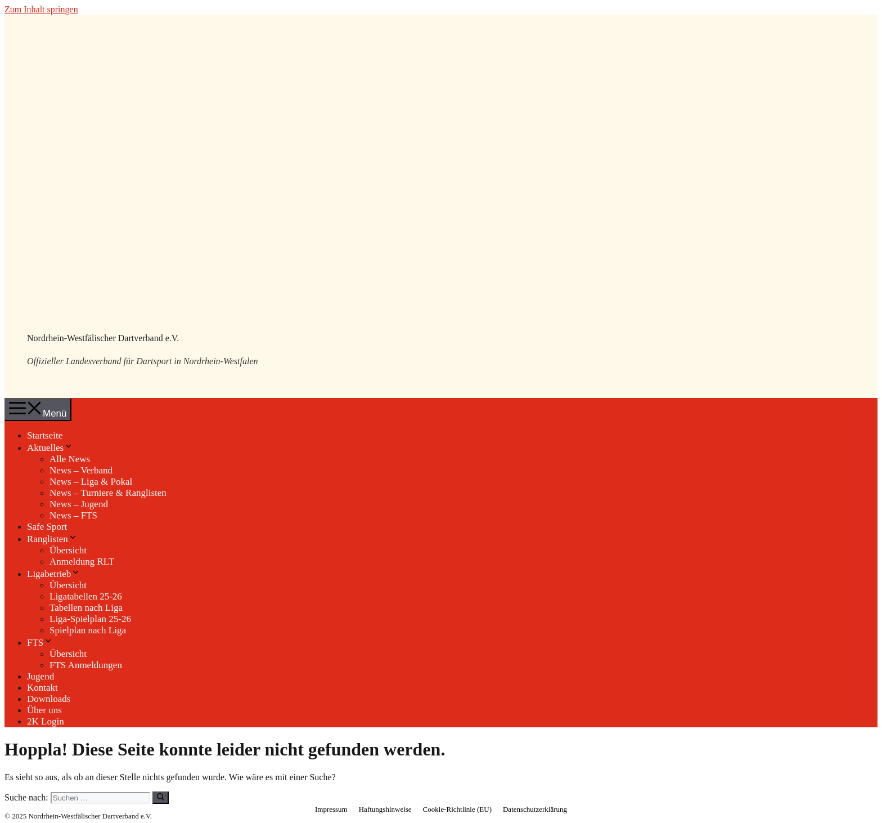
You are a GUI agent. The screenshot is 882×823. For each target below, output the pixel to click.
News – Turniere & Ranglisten (108, 492)
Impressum (331, 809)
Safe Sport (47, 526)
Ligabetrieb (53, 574)
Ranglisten (52, 539)
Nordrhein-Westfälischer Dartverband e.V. (103, 338)
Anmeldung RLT (82, 561)
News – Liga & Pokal (91, 481)
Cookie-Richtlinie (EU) (457, 809)
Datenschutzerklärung (535, 809)
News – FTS (73, 515)
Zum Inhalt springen (41, 9)
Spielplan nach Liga (88, 630)
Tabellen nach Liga (86, 607)
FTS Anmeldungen (86, 665)
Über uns (44, 710)
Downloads (48, 699)
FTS (40, 642)
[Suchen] (160, 797)
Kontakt (42, 687)
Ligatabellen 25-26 (86, 596)
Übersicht (68, 550)
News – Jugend (79, 504)
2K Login (45, 721)
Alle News (70, 459)
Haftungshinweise (385, 809)
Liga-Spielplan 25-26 (90, 619)
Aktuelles (50, 447)
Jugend (40, 676)
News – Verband (81, 470)
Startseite (44, 435)
